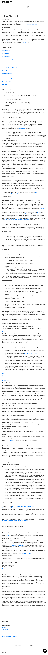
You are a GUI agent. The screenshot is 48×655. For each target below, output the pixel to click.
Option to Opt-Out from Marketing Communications (12, 67)
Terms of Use (11, 440)
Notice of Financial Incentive (8, 76)
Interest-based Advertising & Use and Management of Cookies (14, 59)
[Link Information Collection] (26, 553)
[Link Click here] (7, 535)
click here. (43, 208)
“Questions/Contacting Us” (11, 607)
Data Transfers (5, 84)
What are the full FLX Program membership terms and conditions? (15, 631)
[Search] (36, 7)
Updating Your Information (7, 62)
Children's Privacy (5, 70)
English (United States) (7, 652)
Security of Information (7, 73)
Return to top (5, 621)
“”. (12, 40)
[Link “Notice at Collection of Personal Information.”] (17, 545)
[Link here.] (17, 537)
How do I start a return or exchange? (9, 636)
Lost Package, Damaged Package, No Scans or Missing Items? (14, 634)
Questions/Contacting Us (7, 78)
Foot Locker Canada (5, 6)
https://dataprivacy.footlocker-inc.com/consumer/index (23, 506)
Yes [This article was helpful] (21, 616)
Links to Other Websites (7, 81)
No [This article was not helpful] (27, 616)
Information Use (5, 53)
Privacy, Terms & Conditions (15, 6)
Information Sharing (6, 56)
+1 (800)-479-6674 (32, 648)
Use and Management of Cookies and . (15, 520)
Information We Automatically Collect (26, 330)
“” (25, 42)
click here (39, 212)
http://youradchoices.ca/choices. (30, 353)
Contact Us (4, 627)
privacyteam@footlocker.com (31, 24)
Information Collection (6, 50)
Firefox (3, 373)
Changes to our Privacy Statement (9, 64)
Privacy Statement (18, 645)
